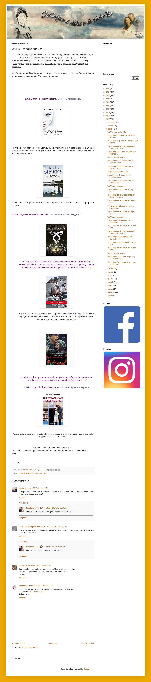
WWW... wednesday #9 (116, 217)
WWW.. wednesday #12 (116, 132)
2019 (108, 112)
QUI (89, 267)
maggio (111, 282)
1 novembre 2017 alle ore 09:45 (40, 586)
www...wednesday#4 (35, 592)
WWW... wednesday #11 (116, 157)
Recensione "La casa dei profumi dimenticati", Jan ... (120, 221)
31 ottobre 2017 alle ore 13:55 (55, 508)
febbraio (111, 292)
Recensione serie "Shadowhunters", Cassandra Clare (121, 147)
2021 (108, 106)
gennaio (111, 296)
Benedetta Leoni (32, 508)
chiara (21, 488)
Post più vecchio (87, 643)
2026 (108, 89)
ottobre (111, 129)
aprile (110, 286)
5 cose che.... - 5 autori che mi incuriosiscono (119, 176)
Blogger (87, 669)
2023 (108, 99)
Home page (52, 643)
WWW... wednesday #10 (116, 186)
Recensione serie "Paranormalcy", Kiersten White (120, 182)
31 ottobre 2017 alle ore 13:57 (55, 547)
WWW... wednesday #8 (116, 253)
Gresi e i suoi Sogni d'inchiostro (32, 527)
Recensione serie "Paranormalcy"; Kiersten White (120, 162)
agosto (111, 272)
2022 (108, 102)
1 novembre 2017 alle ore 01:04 (38, 566)
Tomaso (22, 566)
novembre (112, 126)
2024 (108, 95)
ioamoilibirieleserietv (27, 473)
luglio (110, 275)
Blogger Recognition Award (117, 172)
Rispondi (22, 498)
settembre (112, 269)
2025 (108, 92)
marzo (110, 289)
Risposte (24, 503)
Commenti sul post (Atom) (29, 648)
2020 (108, 109)
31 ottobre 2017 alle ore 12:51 (36, 488)
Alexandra (23, 586)
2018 (108, 116)
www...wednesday (41, 473)
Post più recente (18, 643)
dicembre (112, 122)
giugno (111, 279)
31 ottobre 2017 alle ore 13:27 (57, 527)
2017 (108, 119)
